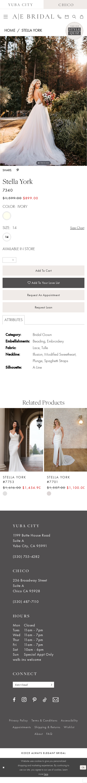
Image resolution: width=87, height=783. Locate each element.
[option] (43, 101)
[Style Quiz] (74, 31)
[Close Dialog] (4, 773)
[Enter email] (36, 690)
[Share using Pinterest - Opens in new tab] (18, 170)
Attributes (14, 325)
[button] (5, 17)
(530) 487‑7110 (26, 607)
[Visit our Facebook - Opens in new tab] (14, 705)
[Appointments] (67, 17)
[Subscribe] (55, 690)
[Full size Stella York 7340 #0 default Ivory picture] (43, 101)
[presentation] (21, 445)
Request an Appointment (44, 298)
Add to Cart (43, 271)
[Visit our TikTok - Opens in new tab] (44, 705)
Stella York (31, 30)
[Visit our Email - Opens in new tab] (56, 706)
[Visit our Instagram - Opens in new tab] (24, 706)
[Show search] (74, 17)
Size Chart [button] (76, 227)
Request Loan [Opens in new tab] (43, 312)
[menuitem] (5, 17)
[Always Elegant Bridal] (33, 17)
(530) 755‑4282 (26, 562)
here (46, 780)
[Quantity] (9, 260)
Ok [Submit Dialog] (82, 773)
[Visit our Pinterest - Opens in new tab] (34, 706)
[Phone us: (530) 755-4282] (59, 17)
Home (9, 30)
